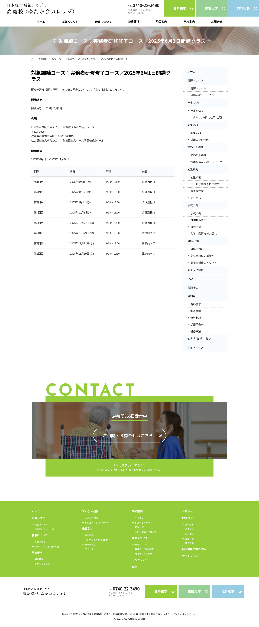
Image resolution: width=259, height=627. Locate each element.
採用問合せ (197, 324)
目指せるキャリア (201, 219)
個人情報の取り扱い (199, 338)
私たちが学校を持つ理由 (204, 184)
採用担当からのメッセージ (206, 161)
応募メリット (195, 80)
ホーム (191, 71)
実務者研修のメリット (203, 262)
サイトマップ (195, 347)
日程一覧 (195, 226)
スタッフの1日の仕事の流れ (207, 117)
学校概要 (195, 213)
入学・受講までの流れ (203, 233)
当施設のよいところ (202, 95)
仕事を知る (197, 110)
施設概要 (195, 177)
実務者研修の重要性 (202, 255)
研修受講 (195, 331)
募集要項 (192, 124)
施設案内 (192, 169)
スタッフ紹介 (195, 269)
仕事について (195, 102)
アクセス (195, 197)
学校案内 (192, 205)
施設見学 (195, 311)
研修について (195, 240)
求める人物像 (195, 147)
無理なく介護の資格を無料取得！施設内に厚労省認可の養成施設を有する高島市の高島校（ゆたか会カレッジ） (125, 614)
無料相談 (195, 317)
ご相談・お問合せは (128, 451)
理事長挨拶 (197, 190)
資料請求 (195, 304)
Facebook (194, 358)
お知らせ (192, 287)
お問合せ (192, 296)
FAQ (190, 278)
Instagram (216, 358)
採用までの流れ (199, 139)
